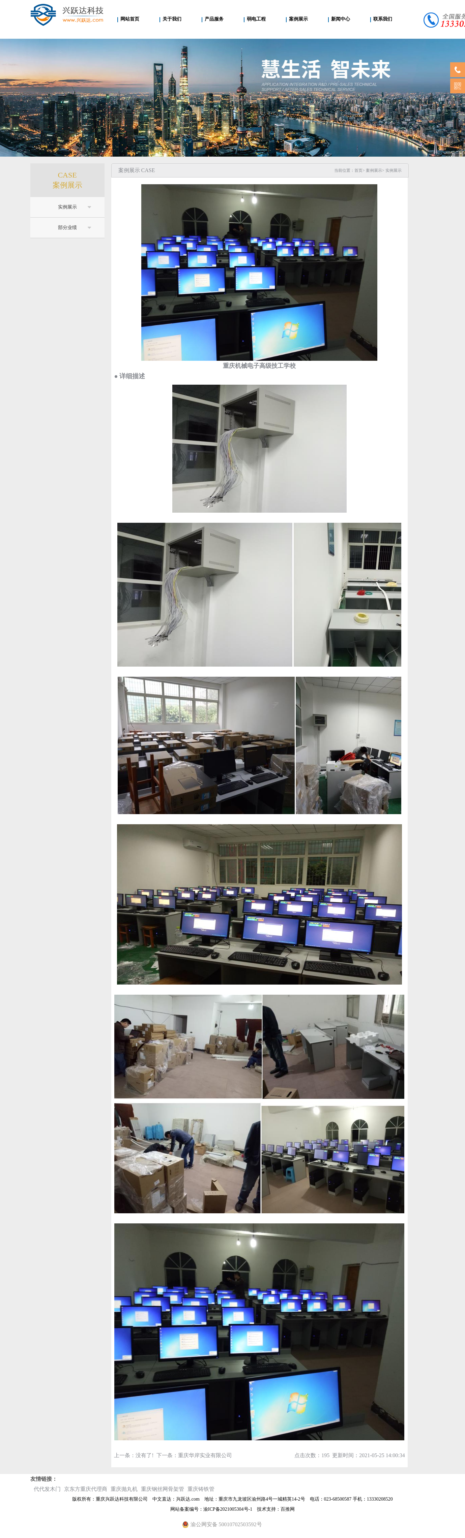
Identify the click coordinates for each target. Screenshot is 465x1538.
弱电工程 (256, 19)
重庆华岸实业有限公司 (205, 1455)
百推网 (288, 1509)
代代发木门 (47, 1489)
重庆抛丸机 (124, 1489)
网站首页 (129, 19)
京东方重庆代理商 (85, 1489)
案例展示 (298, 19)
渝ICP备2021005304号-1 (227, 1509)
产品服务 (214, 19)
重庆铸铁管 (200, 1489)
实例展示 (67, 207)
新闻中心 (340, 19)
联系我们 (382, 19)
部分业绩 (67, 227)
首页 (358, 170)
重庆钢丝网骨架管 (162, 1489)
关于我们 (172, 19)
